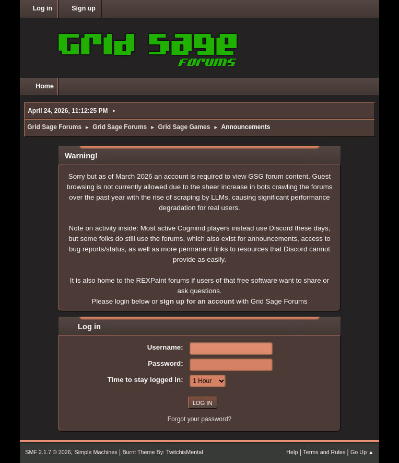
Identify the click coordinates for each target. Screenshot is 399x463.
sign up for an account (197, 301)
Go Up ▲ (362, 452)
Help (292, 452)
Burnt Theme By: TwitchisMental (162, 452)
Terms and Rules (324, 452)
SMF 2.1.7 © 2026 (48, 452)
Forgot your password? (200, 419)
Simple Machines (96, 452)
